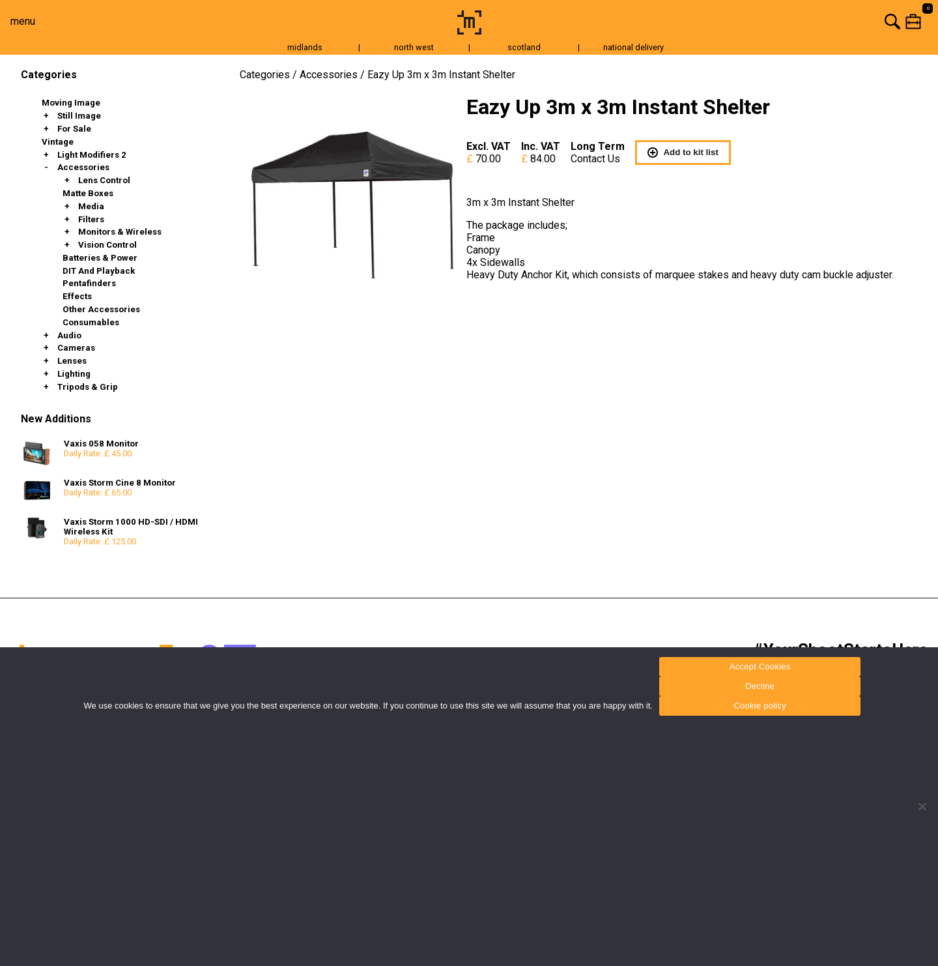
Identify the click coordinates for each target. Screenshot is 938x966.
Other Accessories (101, 309)
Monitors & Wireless (120, 232)
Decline (760, 686)
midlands (304, 47)
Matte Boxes (88, 193)
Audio (69, 335)
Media (91, 206)
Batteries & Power (100, 258)
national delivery (633, 47)
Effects (77, 296)
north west (414, 47)
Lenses (72, 361)
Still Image (79, 116)
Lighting (74, 374)
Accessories (83, 167)
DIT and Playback (99, 271)
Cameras (76, 348)
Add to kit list (682, 152)
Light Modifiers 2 (91, 155)
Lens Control (104, 180)
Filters (91, 219)
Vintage (58, 142)
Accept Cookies (760, 666)
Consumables (91, 322)
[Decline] (921, 806)
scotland (524, 47)
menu (22, 21)
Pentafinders (89, 283)
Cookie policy (759, 705)
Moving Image (71, 103)
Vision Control (107, 245)
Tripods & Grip (87, 387)
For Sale (74, 129)
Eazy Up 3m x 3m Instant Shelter (441, 74)
